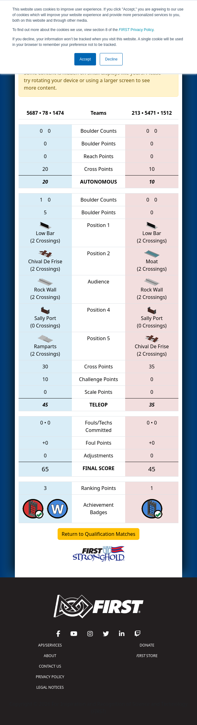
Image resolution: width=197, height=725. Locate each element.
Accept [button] (85, 59)
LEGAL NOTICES (50, 687)
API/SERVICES (50, 645)
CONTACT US (50, 666)
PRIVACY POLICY (50, 676)
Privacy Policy (136, 30)
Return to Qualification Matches (98, 534)
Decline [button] (111, 59)
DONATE (147, 645)
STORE (146, 655)
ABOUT (50, 655)
